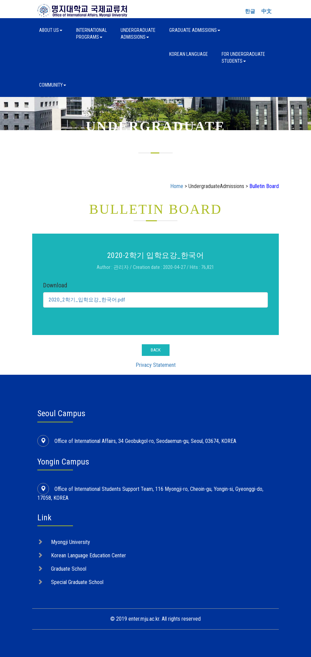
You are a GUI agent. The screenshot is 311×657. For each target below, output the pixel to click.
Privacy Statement (156, 365)
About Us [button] (50, 30)
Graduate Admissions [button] (194, 30)
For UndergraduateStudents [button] (243, 57)
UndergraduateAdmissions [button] (138, 33)
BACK (156, 349)
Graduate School (68, 569)
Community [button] (52, 85)
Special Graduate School (77, 582)
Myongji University (70, 542)
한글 (250, 11)
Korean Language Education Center (88, 555)
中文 (266, 11)
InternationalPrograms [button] (91, 33)
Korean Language (188, 54)
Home (176, 186)
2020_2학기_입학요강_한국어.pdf (88, 299)
